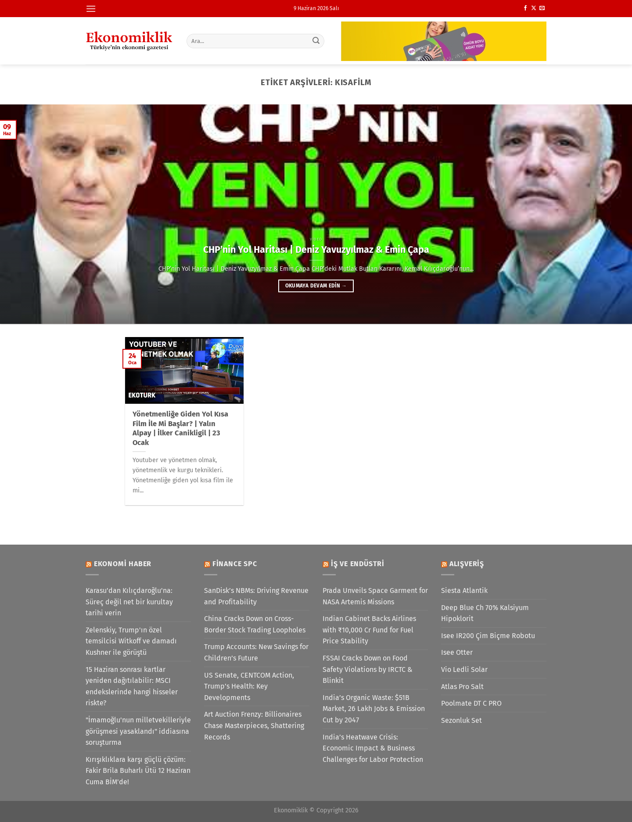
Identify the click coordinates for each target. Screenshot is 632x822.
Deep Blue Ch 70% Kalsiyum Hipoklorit (485, 613)
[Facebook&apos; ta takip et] (525, 8)
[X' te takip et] (533, 8)
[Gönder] (316, 40)
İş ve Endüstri (357, 564)
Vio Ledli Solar (464, 669)
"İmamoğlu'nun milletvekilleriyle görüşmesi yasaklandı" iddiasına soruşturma (138, 731)
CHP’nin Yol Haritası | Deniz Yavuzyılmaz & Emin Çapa (316, 249)
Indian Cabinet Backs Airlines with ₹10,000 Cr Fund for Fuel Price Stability (369, 629)
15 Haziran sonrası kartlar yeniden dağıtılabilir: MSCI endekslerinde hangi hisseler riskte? (132, 686)
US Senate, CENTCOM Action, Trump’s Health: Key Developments (249, 686)
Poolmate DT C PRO (471, 703)
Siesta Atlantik (464, 590)
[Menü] (91, 8)
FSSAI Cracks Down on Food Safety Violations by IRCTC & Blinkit (368, 669)
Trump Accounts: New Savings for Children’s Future (256, 652)
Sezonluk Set (461, 720)
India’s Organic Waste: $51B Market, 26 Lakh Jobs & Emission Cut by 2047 (374, 708)
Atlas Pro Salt (462, 686)
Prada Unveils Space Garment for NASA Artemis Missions (375, 596)
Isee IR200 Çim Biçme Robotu (488, 636)
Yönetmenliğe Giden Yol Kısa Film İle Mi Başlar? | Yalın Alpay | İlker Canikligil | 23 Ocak (180, 428)
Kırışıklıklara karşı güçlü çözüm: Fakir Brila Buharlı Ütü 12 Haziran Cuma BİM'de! (138, 770)
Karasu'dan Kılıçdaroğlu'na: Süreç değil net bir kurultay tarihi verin (129, 601)
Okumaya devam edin (316, 286)
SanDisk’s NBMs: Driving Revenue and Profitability (256, 596)
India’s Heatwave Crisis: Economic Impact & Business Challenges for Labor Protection (373, 748)
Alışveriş (466, 564)
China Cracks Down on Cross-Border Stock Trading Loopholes (254, 624)
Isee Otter (457, 652)
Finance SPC (234, 564)
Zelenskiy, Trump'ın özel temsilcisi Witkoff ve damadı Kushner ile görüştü (131, 641)
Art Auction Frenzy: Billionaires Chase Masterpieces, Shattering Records (254, 725)
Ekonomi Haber (122, 564)
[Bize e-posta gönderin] (542, 8)
